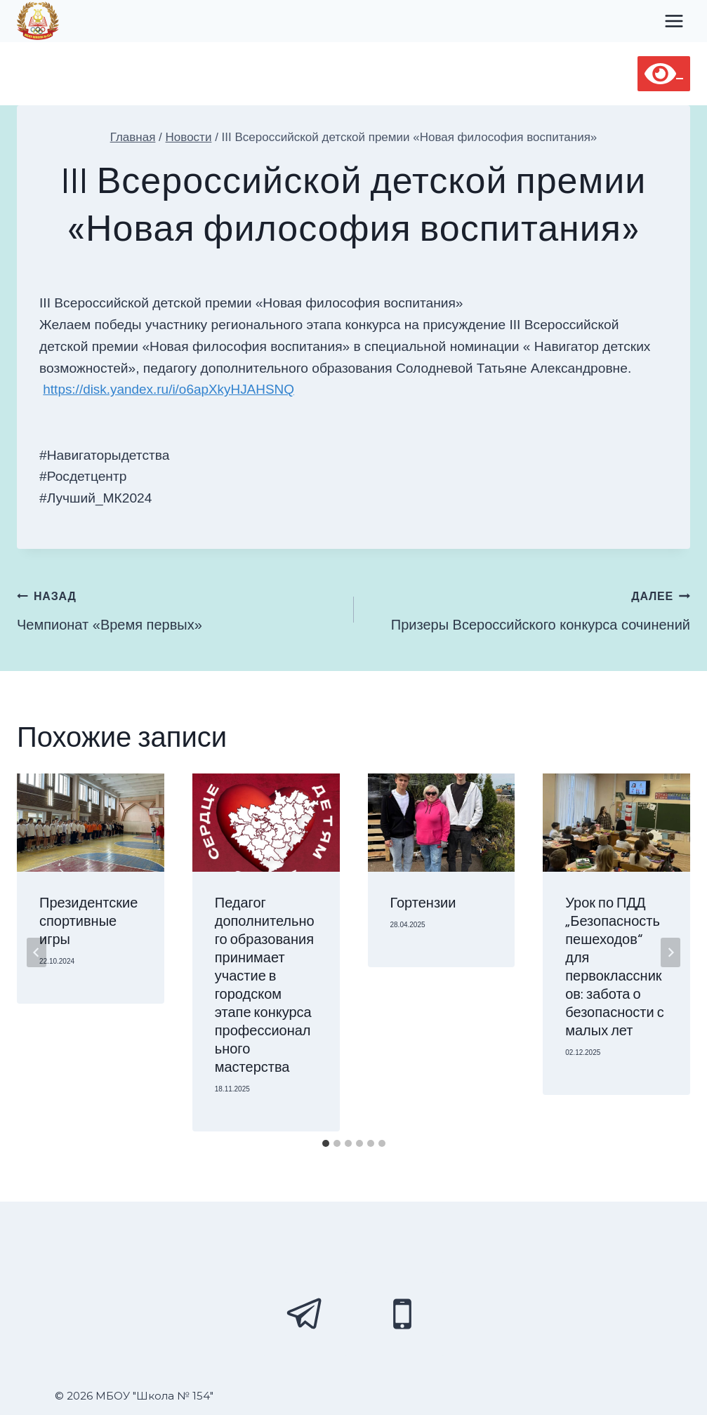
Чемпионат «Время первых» (178, 608)
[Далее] (670, 952)
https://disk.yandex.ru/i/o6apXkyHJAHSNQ (170, 389)
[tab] (325, 1143)
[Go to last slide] (36, 952)
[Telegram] (305, 1314)
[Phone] (402, 1314)
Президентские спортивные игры (88, 921)
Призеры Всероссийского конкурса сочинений (529, 608)
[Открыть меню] (673, 20)
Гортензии (423, 903)
